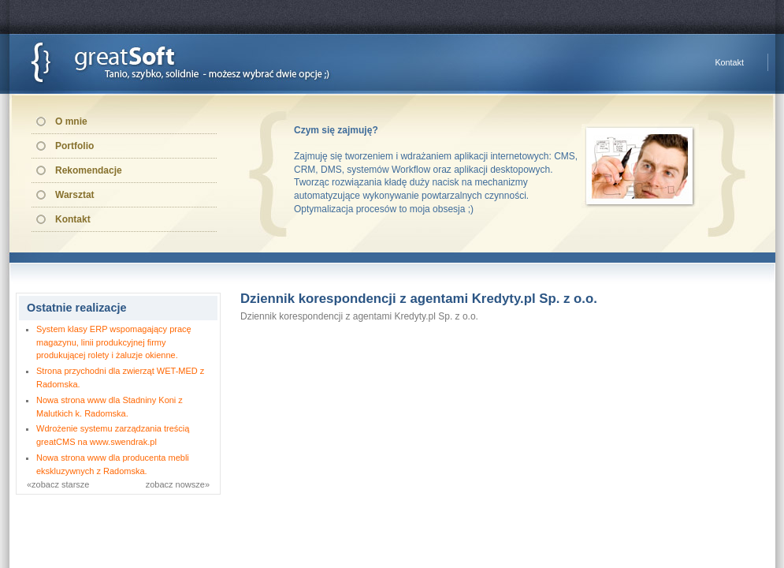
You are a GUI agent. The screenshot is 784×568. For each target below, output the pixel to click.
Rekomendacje (88, 170)
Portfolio (74, 145)
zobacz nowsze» (178, 484)
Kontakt (729, 62)
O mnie (71, 121)
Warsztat (75, 194)
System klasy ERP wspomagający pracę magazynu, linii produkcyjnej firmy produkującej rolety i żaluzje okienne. (113, 342)
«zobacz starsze (58, 484)
